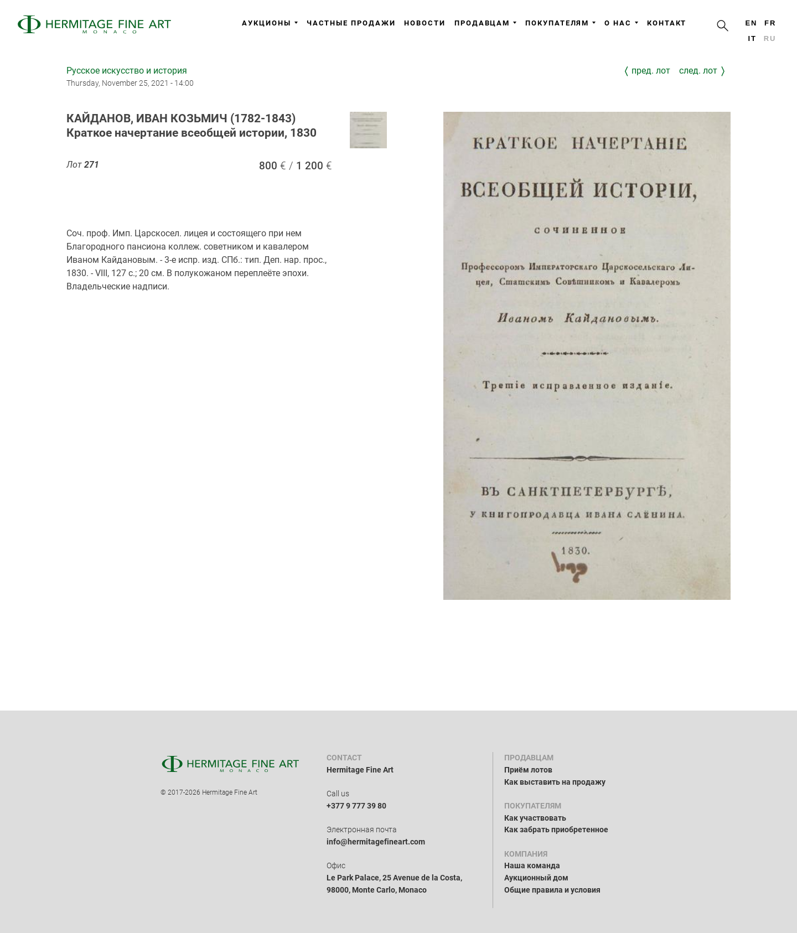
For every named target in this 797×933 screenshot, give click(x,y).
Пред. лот (651, 70)
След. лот (698, 70)
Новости (424, 23)
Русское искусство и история (126, 70)
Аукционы (269, 23)
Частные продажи (351, 23)
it (752, 38)
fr (770, 23)
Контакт (666, 23)
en (751, 23)
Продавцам (485, 23)
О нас (621, 23)
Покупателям (560, 23)
